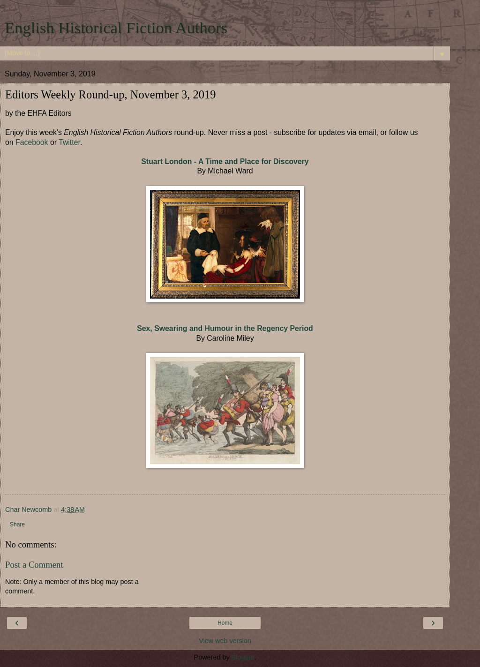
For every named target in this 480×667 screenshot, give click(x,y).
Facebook (31, 142)
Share (17, 524)
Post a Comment (34, 565)
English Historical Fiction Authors (116, 28)
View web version (225, 641)
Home (225, 623)
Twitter (69, 142)
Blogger (243, 657)
